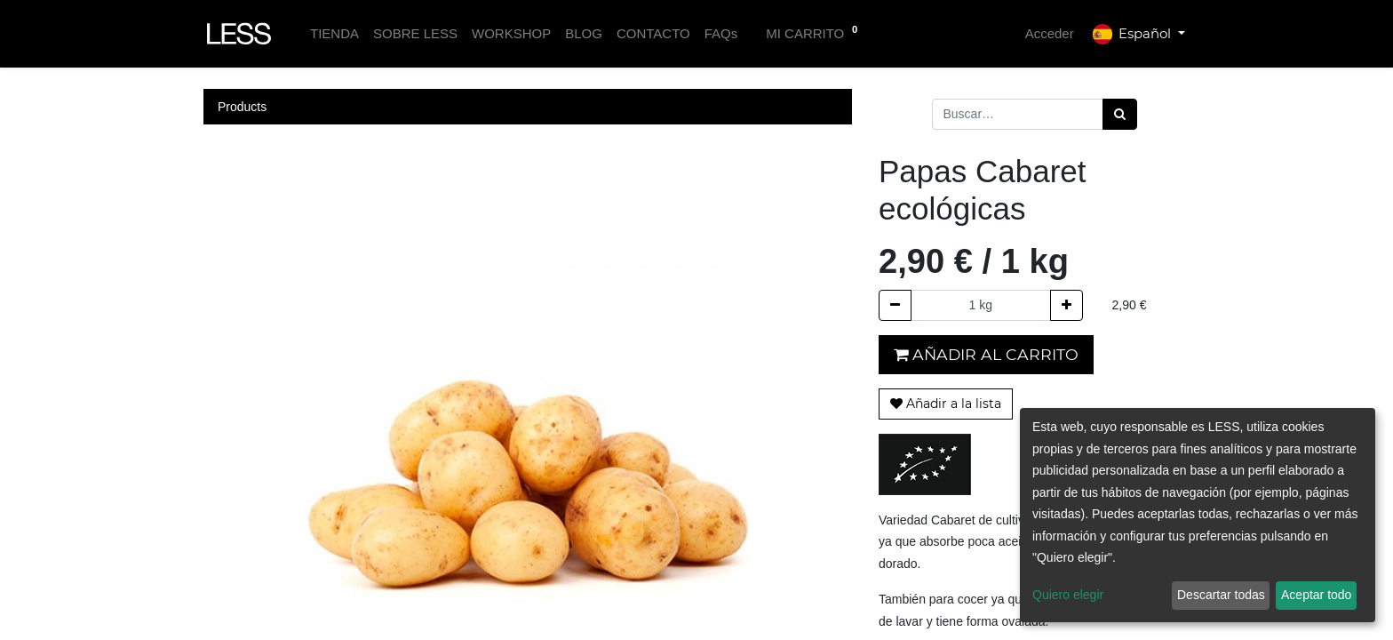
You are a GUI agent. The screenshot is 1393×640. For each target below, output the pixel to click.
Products (242, 107)
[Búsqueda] (1119, 114)
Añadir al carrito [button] (986, 354)
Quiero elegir (1067, 595)
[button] (946, 404)
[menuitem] (334, 34)
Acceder (1049, 33)
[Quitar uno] (895, 305)
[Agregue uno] (1066, 305)
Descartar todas (1221, 595)
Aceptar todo (1316, 595)
